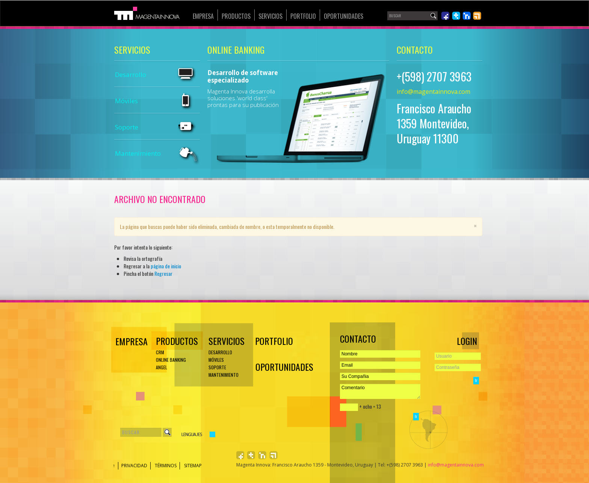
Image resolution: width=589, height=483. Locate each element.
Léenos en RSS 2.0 (477, 16)
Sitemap (193, 465)
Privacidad (134, 465)
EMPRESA (130, 341)
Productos (236, 16)
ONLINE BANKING (171, 360)
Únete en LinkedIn (466, 16)
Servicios (270, 16)
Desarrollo (130, 74)
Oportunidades (343, 16)
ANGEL (161, 367)
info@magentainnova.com (433, 91)
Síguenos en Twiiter (456, 16)
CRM (160, 352)
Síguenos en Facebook (445, 16)
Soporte (126, 127)
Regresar (163, 273)
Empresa (203, 16)
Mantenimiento (138, 153)
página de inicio (166, 266)
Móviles (126, 100)
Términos (166, 465)
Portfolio (303, 16)
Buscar (167, 432)
